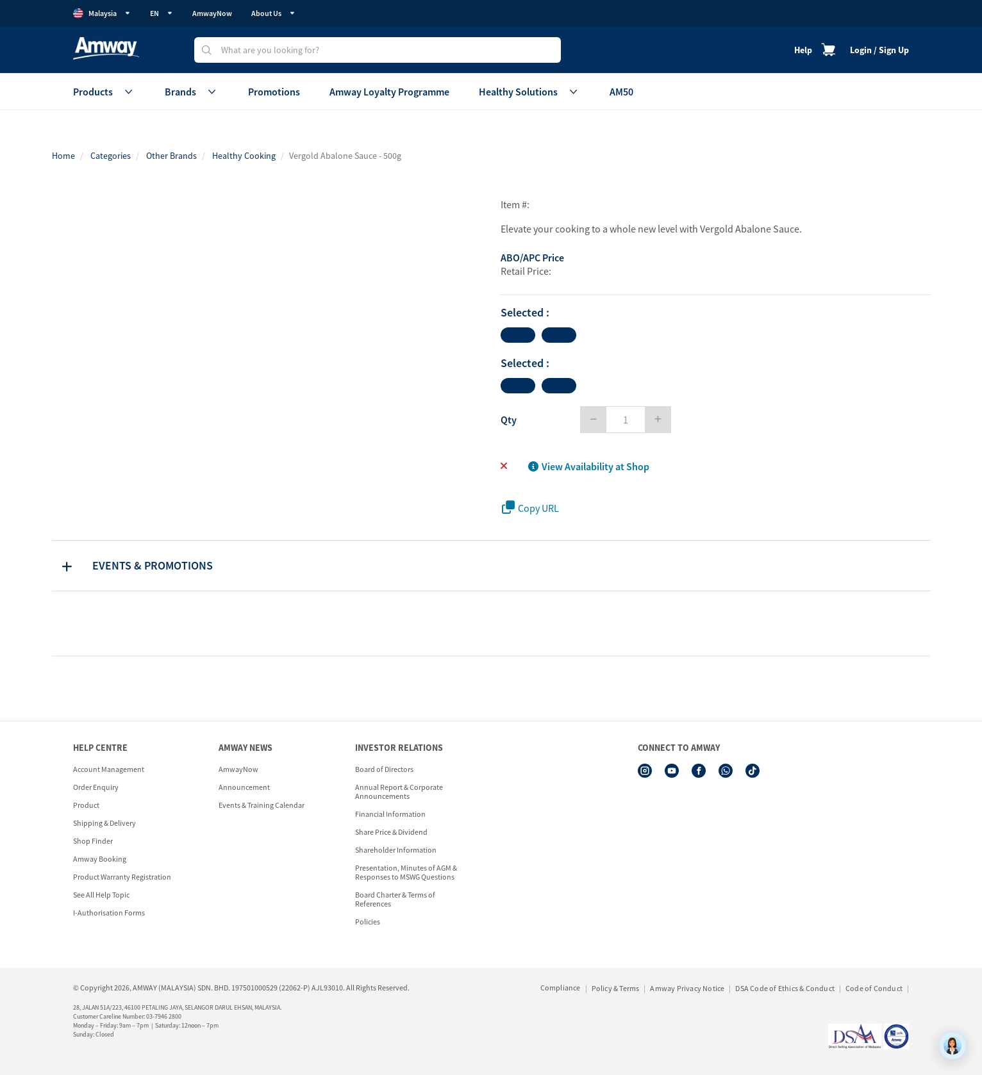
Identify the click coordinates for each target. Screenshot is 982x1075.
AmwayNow (212, 13)
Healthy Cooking (244, 155)
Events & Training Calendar (261, 805)
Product (86, 805)
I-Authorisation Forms (109, 912)
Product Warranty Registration (122, 877)
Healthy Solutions (529, 91)
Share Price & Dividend (391, 832)
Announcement (244, 787)
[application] (952, 1045)
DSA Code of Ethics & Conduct (785, 988)
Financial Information (390, 814)
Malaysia (102, 13)
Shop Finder (93, 841)
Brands (192, 91)
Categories (110, 155)
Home (63, 155)
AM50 (621, 91)
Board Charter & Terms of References (395, 899)
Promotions (274, 91)
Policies (367, 921)
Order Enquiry (96, 787)
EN (161, 13)
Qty (509, 419)
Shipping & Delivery (104, 823)
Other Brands (171, 155)
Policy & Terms (616, 988)
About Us (273, 13)
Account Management (108, 769)
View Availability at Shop (588, 466)
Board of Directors (384, 769)
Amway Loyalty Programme (389, 91)
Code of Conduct (874, 988)
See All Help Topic (101, 894)
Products (104, 91)
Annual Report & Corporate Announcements (399, 791)
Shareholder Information (396, 850)
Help (803, 50)
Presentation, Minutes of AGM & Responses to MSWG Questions (406, 872)
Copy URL (530, 507)
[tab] (491, 566)
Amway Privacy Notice (687, 988)
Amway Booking (99, 859)
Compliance (560, 987)
